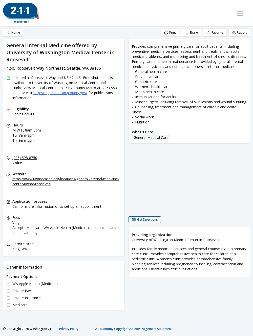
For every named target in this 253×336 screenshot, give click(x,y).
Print (170, 32)
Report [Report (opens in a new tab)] (239, 32)
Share (191, 32)
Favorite (214, 32)
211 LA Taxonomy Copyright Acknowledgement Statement (130, 329)
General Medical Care (151, 137)
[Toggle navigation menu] (240, 13)
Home (13, 32)
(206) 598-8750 (24, 157)
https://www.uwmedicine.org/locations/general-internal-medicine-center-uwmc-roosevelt (65, 181)
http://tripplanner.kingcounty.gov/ (60, 92)
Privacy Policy (68, 329)
